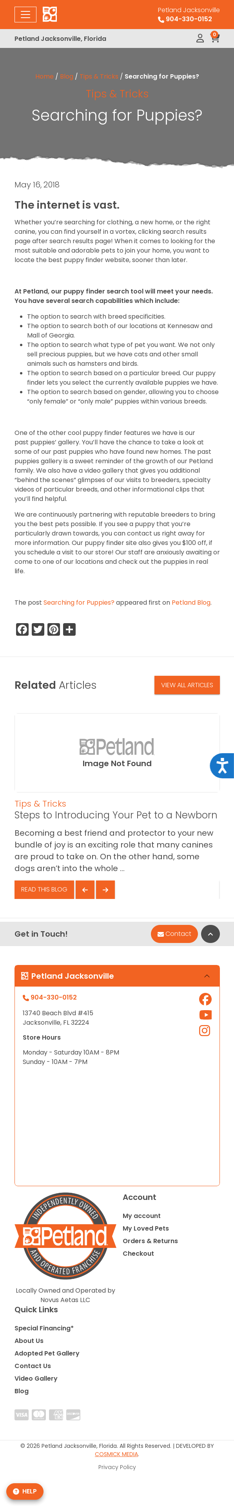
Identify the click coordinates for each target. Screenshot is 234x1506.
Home (44, 76)
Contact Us (33, 1365)
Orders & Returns (150, 1241)
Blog (66, 76)
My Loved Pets (146, 1228)
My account (142, 1215)
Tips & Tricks (99, 76)
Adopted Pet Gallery (47, 1353)
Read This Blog (44, 889)
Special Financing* (44, 1328)
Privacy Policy (117, 1467)
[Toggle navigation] (25, 14)
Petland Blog (191, 602)
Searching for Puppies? (79, 602)
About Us (29, 1340)
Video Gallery (36, 1378)
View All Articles (187, 685)
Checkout (138, 1253)
